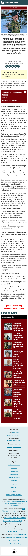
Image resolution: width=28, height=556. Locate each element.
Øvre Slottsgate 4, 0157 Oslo (14, 447)
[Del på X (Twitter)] (9, 66)
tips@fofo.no (15, 432)
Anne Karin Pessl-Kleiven (14, 440)
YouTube (14, 491)
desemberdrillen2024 (10, 308)
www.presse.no (14, 531)
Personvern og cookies (14, 477)
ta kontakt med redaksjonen (15, 518)
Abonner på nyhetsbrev (14, 495)
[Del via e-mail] (15, 66)
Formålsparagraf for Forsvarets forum (16, 537)
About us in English (14, 540)
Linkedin (14, 487)
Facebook (14, 480)
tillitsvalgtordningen (14, 305)
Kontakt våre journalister (14, 435)
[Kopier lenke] (18, 66)
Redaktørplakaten (14, 505)
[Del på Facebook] (6, 66)
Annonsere (14, 468)
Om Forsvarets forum (14, 465)
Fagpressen (22, 534)
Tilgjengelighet (14, 474)
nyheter (21, 308)
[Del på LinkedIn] (12, 66)
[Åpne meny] (25, 2)
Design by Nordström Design (14, 544)
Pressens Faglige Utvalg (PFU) (12, 521)
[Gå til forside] (11, 2)
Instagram (14, 484)
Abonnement (14, 471)
